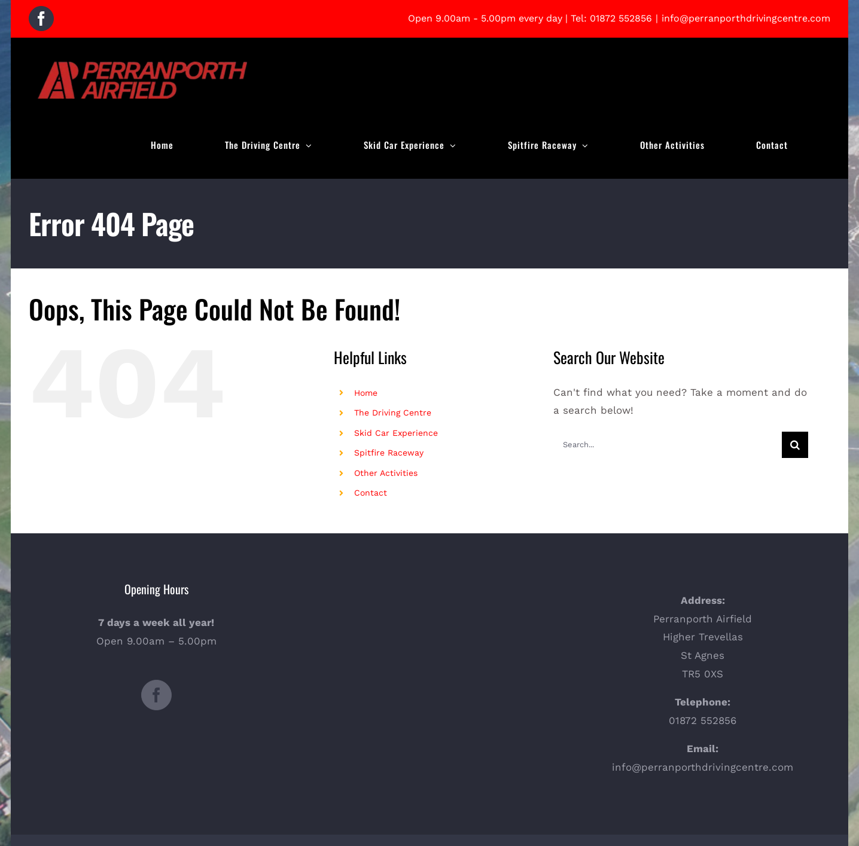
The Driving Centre (392, 412)
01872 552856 (621, 18)
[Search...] (667, 445)
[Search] (795, 445)
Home (365, 393)
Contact (370, 492)
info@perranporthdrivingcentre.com (746, 18)
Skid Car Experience (396, 433)
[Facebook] (156, 695)
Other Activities (386, 473)
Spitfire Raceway (389, 452)
